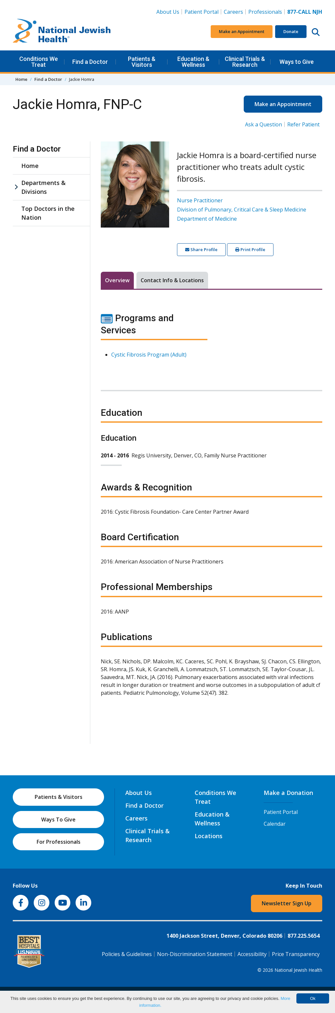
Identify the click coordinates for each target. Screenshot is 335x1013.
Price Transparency (296, 954)
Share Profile (201, 249)
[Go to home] (62, 31)
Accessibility (252, 954)
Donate (290, 31)
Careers (235, 11)
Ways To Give (58, 819)
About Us (167, 11)
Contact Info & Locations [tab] (172, 280)
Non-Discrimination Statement (194, 954)
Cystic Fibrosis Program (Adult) (148, 354)
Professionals (265, 11)
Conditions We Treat (38, 61)
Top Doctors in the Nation (48, 213)
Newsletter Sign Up (286, 903)
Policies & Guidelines (127, 954)
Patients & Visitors (141, 61)
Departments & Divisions (43, 187)
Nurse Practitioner (200, 200)
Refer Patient (303, 124)
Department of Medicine (207, 218)
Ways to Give (296, 61)
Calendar (275, 823)
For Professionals (58, 841)
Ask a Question (263, 124)
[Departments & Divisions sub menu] (16, 187)
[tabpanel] (212, 508)
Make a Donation (288, 793)
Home (21, 79)
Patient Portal (202, 11)
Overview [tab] (117, 280)
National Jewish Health (298, 970)
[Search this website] (315, 31)
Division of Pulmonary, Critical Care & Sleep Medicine (241, 209)
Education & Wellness (193, 61)
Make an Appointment (241, 31)
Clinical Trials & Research (245, 61)
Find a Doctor (90, 61)
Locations (208, 836)
